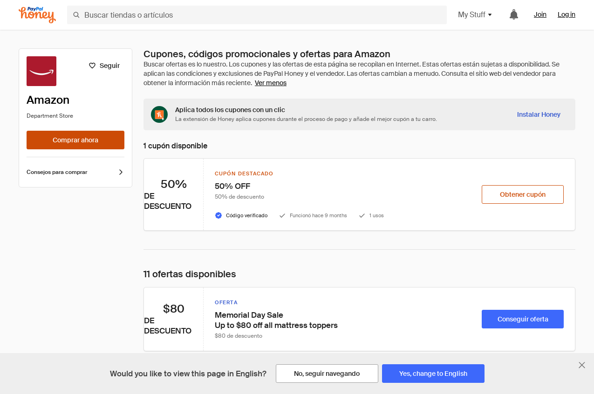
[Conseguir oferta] (523, 319)
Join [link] (540, 14)
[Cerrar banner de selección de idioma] (582, 365)
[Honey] (37, 15)
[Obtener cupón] (523, 194)
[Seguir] (104, 65)
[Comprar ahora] (75, 140)
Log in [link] (566, 14)
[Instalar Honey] (538, 114)
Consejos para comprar (75, 172)
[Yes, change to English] (433, 373)
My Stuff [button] (475, 15)
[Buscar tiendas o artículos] (257, 15)
